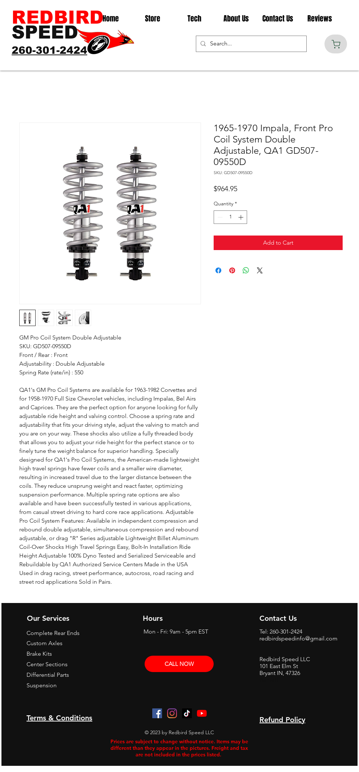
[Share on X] (259, 270)
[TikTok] (187, 713)
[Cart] (335, 44)
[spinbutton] (230, 217)
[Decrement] (219, 217)
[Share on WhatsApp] (246, 270)
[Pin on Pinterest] (232, 270)
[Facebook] (157, 713)
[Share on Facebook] (218, 270)
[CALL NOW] (179, 664)
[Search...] (250, 44)
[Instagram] (172, 713)
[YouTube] (202, 713)
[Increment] (241, 217)
